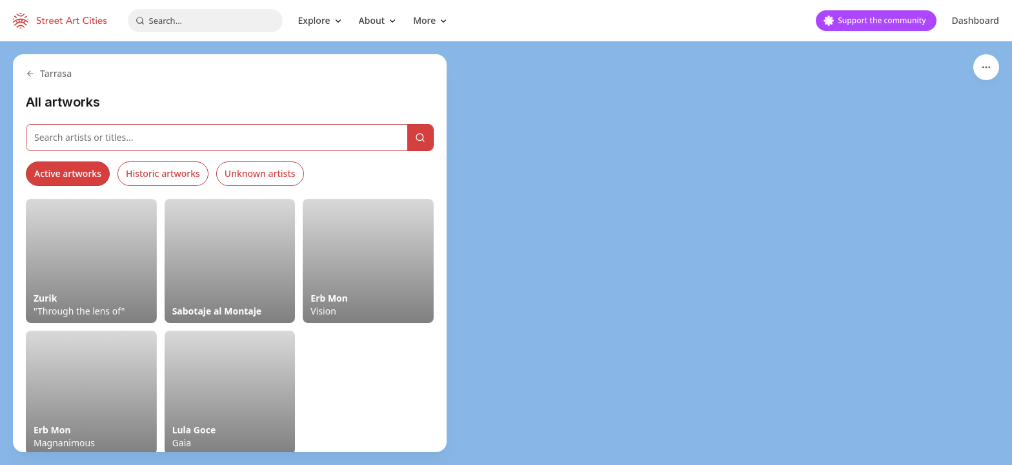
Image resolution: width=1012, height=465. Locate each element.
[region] (506, 253)
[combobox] (205, 20)
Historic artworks (163, 173)
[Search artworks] (216, 137)
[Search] (420, 137)
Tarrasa (49, 73)
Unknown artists (260, 173)
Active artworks (67, 173)
